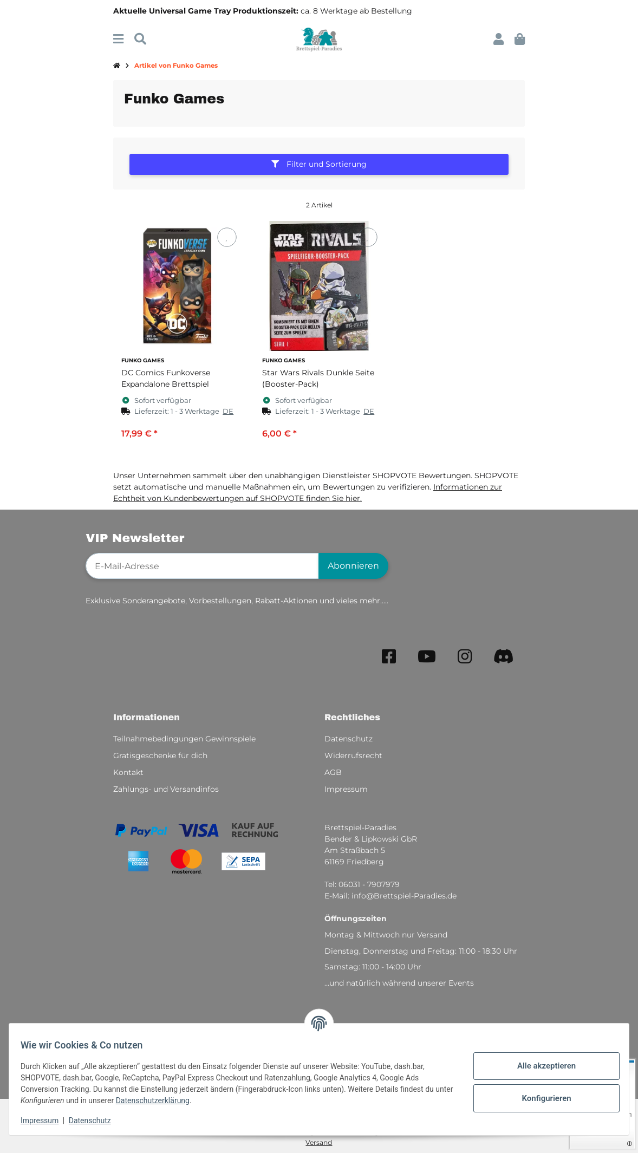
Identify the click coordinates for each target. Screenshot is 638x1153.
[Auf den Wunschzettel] (226, 237)
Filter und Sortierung (319, 164)
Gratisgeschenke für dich (160, 755)
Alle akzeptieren (540, 1066)
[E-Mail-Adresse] (202, 566)
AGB (333, 772)
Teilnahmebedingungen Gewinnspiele (184, 739)
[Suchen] (140, 39)
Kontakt (128, 772)
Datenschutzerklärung (177, 1100)
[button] (498, 39)
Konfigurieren (540, 1098)
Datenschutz (96, 1120)
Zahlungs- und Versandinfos (166, 789)
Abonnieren (353, 566)
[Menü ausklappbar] (118, 39)
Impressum (45, 1120)
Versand (318, 1142)
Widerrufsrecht (353, 755)
